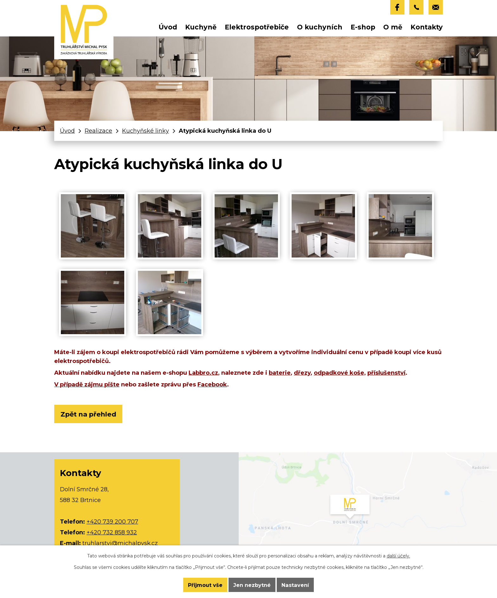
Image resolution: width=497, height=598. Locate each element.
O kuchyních (319, 27)
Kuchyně (200, 27)
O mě (392, 27)
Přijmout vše (204, 585)
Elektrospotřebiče (257, 27)
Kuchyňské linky (145, 130)
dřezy (302, 372)
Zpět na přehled (89, 414)
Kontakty (426, 27)
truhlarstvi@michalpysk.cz (120, 543)
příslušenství (386, 372)
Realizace (98, 130)
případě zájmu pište (89, 384)
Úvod (167, 27)
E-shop (363, 27)
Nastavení (296, 585)
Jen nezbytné (252, 585)
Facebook (212, 384)
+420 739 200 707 (112, 521)
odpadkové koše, (340, 372)
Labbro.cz (203, 372)
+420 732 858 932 (112, 532)
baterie (280, 372)
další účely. (398, 555)
